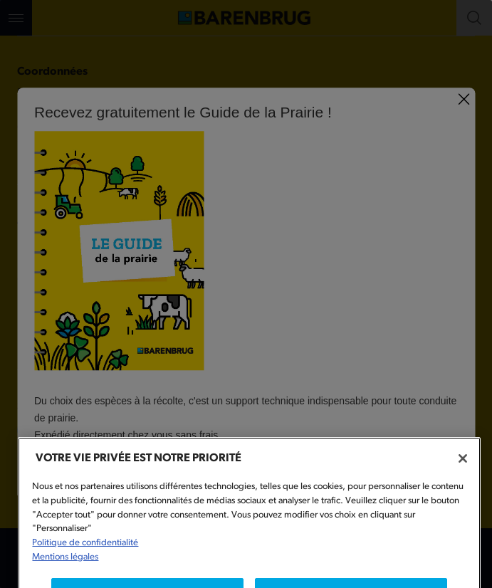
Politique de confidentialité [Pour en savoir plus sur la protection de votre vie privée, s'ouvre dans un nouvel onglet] (85, 556)
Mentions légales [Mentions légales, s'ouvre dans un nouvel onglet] (65, 570)
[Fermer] (462, 472)
